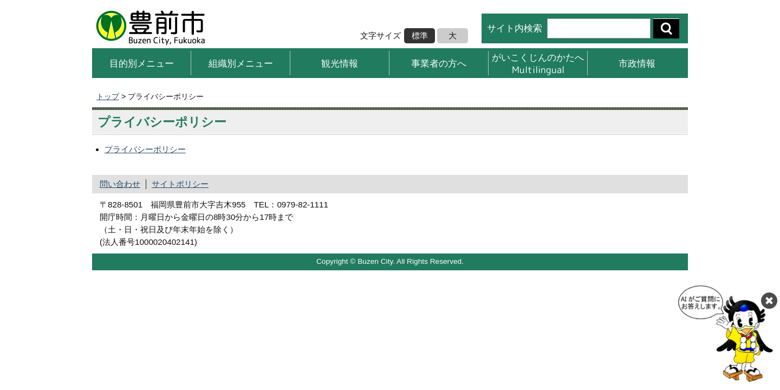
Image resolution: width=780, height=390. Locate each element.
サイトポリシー (180, 183)
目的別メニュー (141, 63)
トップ (107, 96)
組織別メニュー (241, 63)
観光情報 (339, 63)
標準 (420, 35)
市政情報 (637, 63)
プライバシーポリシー (145, 149)
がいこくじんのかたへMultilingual (538, 63)
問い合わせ (120, 183)
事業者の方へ (438, 63)
